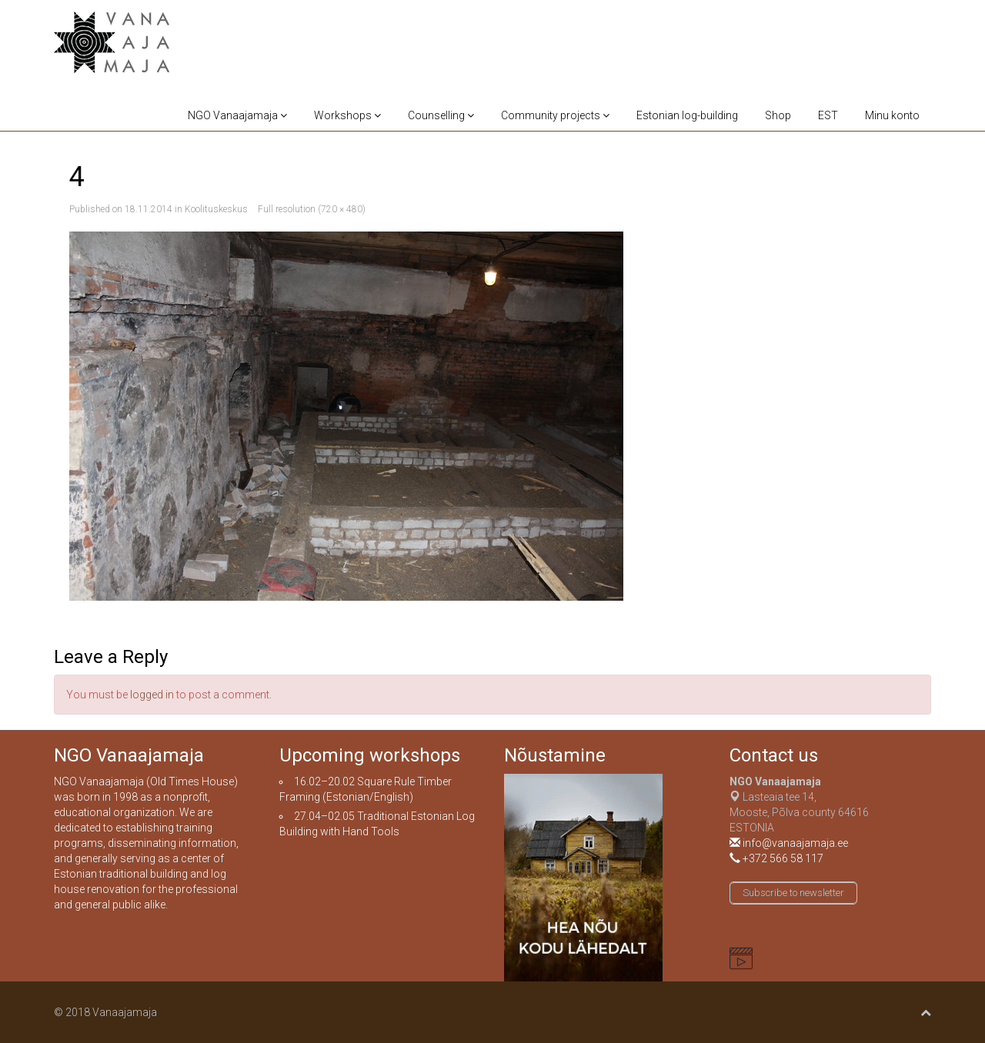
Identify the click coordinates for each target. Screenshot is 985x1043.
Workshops (347, 115)
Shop (778, 115)
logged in (152, 694)
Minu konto (892, 115)
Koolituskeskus (216, 209)
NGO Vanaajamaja (237, 115)
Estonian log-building (687, 115)
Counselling (441, 115)
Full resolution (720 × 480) (312, 209)
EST (828, 115)
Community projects (555, 115)
